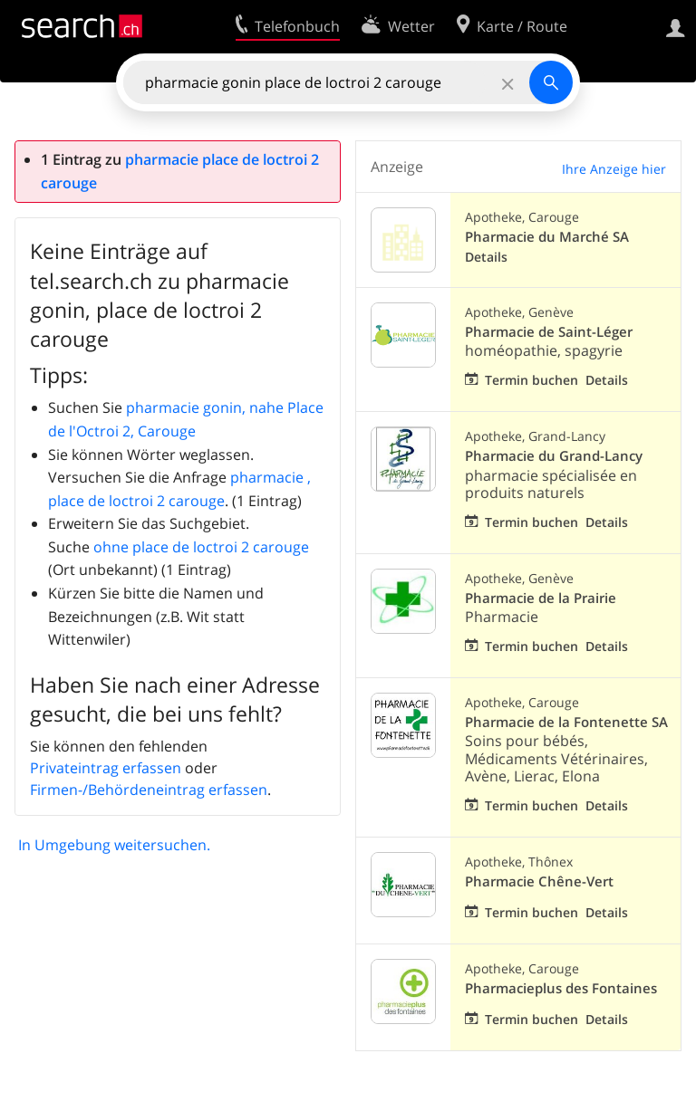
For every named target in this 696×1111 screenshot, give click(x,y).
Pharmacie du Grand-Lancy (554, 455)
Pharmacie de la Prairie (540, 598)
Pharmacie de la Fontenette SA (566, 722)
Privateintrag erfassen (105, 768)
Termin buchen (531, 379)
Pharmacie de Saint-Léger (549, 331)
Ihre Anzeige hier (614, 168)
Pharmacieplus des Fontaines (561, 988)
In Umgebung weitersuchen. (114, 845)
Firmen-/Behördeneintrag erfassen (148, 790)
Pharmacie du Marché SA (547, 236)
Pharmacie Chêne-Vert (539, 881)
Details (486, 256)
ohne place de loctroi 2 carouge (201, 547)
